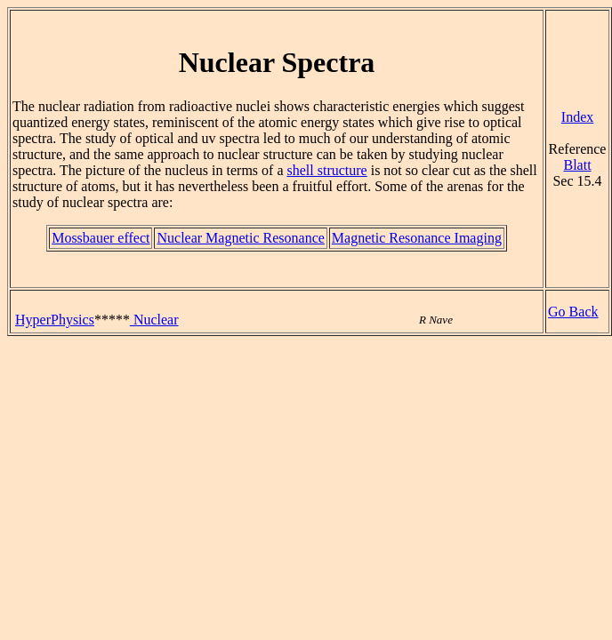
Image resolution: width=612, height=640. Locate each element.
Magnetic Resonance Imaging (417, 237)
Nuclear (154, 319)
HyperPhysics (54, 319)
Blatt (577, 164)
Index (577, 116)
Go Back (573, 311)
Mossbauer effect (100, 237)
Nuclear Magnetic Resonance (240, 237)
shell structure (326, 170)
